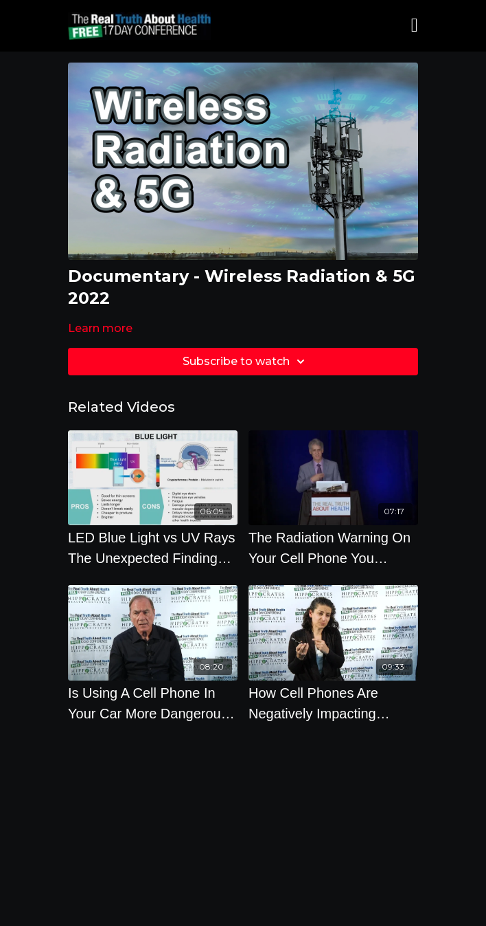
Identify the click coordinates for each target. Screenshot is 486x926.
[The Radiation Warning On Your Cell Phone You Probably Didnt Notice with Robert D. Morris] (333, 548)
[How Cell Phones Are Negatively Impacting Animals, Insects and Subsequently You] (333, 703)
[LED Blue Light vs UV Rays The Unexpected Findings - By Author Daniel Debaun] (153, 548)
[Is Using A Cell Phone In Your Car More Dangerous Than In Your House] (153, 703)
